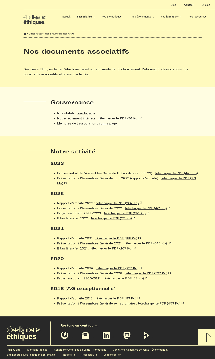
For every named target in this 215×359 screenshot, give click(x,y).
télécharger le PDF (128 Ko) (125, 213)
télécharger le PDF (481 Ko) (146, 208)
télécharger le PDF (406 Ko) (176, 173)
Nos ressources (198, 16)
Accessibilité (89, 354)
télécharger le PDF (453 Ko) (159, 303)
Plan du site (13, 349)
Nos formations (170, 16)
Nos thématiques (112, 16)
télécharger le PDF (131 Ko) (111, 218)
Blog (173, 5)
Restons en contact (77, 325)
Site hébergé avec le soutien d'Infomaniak (31, 354)
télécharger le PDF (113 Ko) (115, 298)
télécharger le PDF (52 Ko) (123, 278)
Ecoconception (112, 354)
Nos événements (141, 16)
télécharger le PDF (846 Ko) (146, 243)
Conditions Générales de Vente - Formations (80, 349)
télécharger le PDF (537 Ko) (146, 273)
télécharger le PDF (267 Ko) (111, 248)
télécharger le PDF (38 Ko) (118, 118)
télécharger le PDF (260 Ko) (117, 203)
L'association (84, 16)
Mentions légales (37, 349)
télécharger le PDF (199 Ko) (116, 238)
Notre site (69, 354)
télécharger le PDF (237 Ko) (117, 268)
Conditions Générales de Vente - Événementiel (140, 349)
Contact (189, 5)
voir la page (86, 113)
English (206, 5)
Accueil (66, 16)
